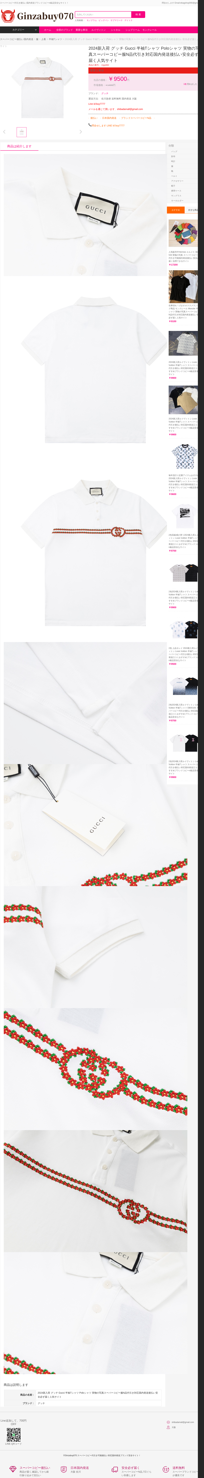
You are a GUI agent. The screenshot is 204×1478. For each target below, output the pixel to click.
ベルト (174, 176)
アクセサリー (177, 181)
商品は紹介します (19, 146)
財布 (173, 156)
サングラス (176, 196)
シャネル (115, 29)
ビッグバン (104, 20)
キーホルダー (177, 200)
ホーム (47, 29)
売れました (190, 84)
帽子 (173, 186)
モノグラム (92, 20)
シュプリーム (132, 29)
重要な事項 (82, 29)
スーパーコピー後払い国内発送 (17, 39)
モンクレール (149, 29)
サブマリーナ (117, 20)
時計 (173, 161)
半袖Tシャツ (55, 39)
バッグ (174, 151)
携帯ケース (176, 191)
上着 (43, 39)
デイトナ (128, 20)
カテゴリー (24, 29)
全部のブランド (64, 29)
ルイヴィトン (98, 29)
